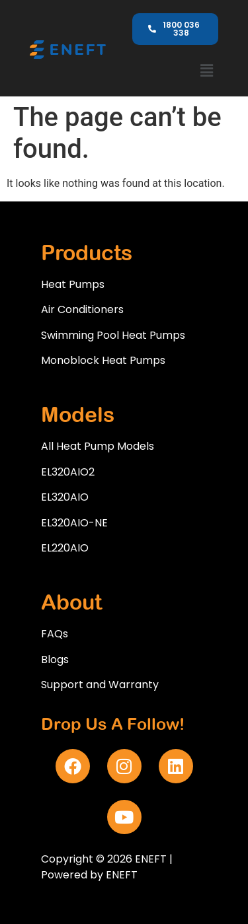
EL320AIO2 (68, 472)
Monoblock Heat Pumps (103, 360)
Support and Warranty (100, 684)
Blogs (55, 659)
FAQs (54, 633)
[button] (206, 70)
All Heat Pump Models (97, 446)
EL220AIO (65, 547)
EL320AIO (65, 497)
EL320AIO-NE (74, 522)
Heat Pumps (72, 284)
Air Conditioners (82, 309)
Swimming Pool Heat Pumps (113, 335)
